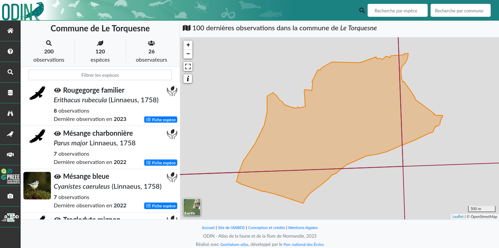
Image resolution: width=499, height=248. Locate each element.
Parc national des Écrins (305, 244)
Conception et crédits (267, 227)
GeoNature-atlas (231, 244)
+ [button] (188, 45)
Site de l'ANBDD (228, 227)
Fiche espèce (161, 119)
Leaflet (458, 216)
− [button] (188, 54)
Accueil (202, 227)
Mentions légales (308, 227)
